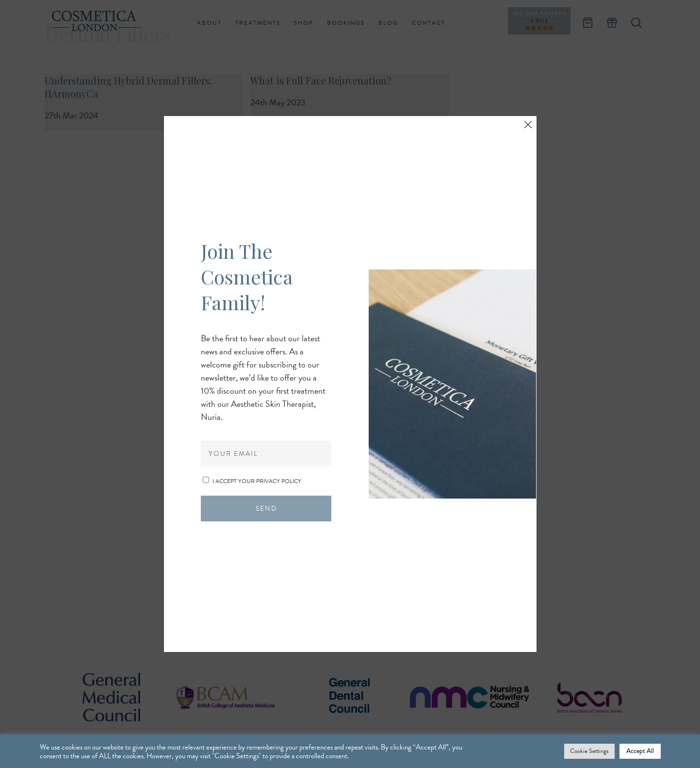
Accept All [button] (640, 751)
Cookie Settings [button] (589, 751)
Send (266, 508)
